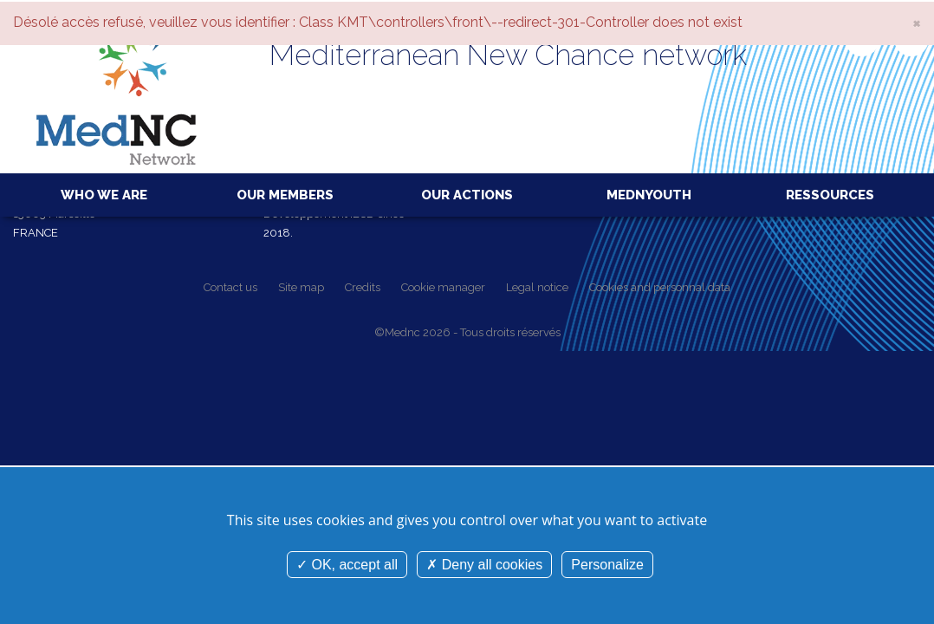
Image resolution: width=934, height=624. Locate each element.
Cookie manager (443, 287)
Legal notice (537, 287)
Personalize (607, 564)
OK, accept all (347, 564)
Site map (301, 287)
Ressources (830, 195)
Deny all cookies (484, 564)
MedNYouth (648, 195)
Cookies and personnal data (659, 287)
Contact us (230, 287)
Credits (362, 287)
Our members (285, 195)
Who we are (104, 195)
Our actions (467, 195)
